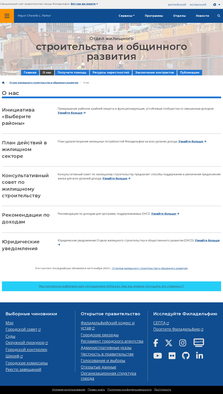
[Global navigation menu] (7, 16)
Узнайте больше (72, 113)
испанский (198, 4)
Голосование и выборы (103, 360)
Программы (154, 15)
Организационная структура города (108, 375)
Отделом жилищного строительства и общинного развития (149, 268)
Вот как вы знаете (84, 3)
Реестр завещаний (23, 369)
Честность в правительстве (107, 354)
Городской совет (21, 329)
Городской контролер (26, 349)
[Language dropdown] (217, 5)
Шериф (12, 356)
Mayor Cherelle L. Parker (34, 15)
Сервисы (125, 15)
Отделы (179, 15)
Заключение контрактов (154, 72)
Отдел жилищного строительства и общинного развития (43, 82)
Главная (30, 72)
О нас (47, 72)
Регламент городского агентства (112, 341)
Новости (202, 15)
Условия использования (68, 389)
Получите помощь (72, 72)
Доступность (162, 389)
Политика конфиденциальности (129, 389)
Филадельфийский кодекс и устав (108, 325)
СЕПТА (159, 322)
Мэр (9, 322)
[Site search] (219, 16)
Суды (10, 336)
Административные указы (106, 347)
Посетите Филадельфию (176, 329)
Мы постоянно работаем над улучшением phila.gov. (111, 286)
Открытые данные (98, 367)
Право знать (96, 389)
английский (177, 4)
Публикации (189, 72)
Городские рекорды (100, 334)
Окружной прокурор (25, 342)
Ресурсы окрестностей (111, 72)
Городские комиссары (27, 363)
